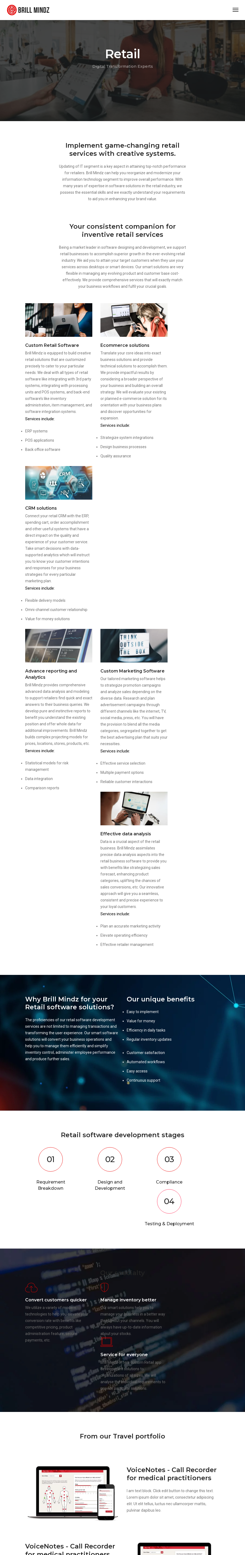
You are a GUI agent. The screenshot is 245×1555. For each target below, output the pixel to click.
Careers (78, 1504)
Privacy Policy (35, 1491)
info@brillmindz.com (152, 1431)
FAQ (75, 1491)
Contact (78, 1497)
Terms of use (35, 1497)
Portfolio (31, 1504)
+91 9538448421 (150, 1437)
